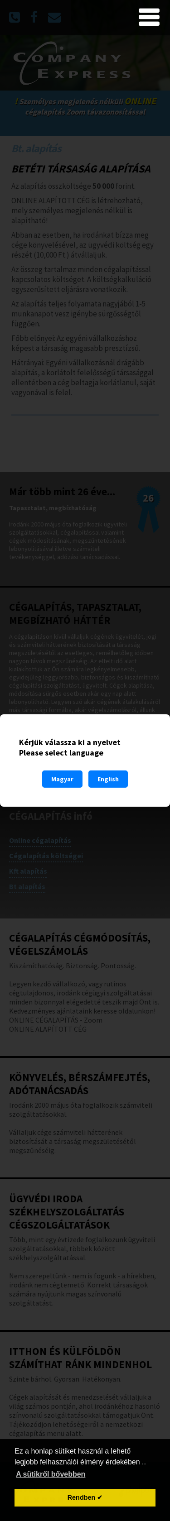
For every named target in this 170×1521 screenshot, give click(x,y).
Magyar (62, 779)
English (108, 779)
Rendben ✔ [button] (85, 1497)
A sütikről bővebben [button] (50, 1474)
